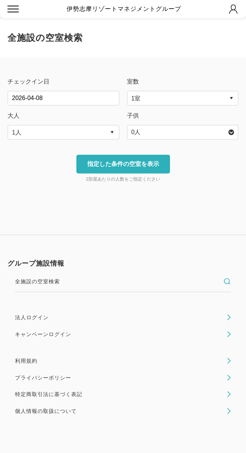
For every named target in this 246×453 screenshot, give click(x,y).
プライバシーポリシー (123, 377)
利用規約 (123, 361)
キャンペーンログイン (123, 334)
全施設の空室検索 (123, 281)
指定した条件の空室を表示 (123, 164)
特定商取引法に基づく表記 (123, 394)
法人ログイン (123, 317)
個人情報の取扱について (123, 411)
